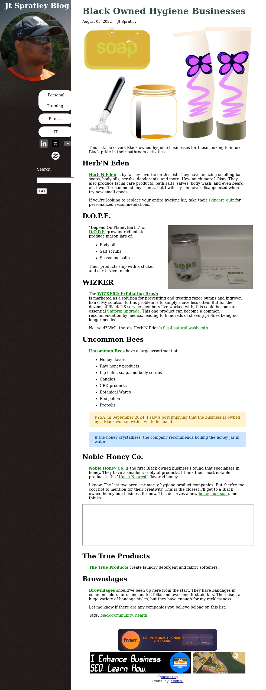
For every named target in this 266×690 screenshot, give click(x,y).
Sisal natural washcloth (185, 328)
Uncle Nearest (133, 477)
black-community (116, 615)
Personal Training (55, 100)
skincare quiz (221, 200)
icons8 (177, 681)
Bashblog (169, 677)
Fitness (56, 119)
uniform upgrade (123, 311)
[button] (36, 79)
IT (56, 132)
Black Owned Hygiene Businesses (163, 11)
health (141, 615)
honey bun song (214, 494)
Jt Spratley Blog (37, 5)
